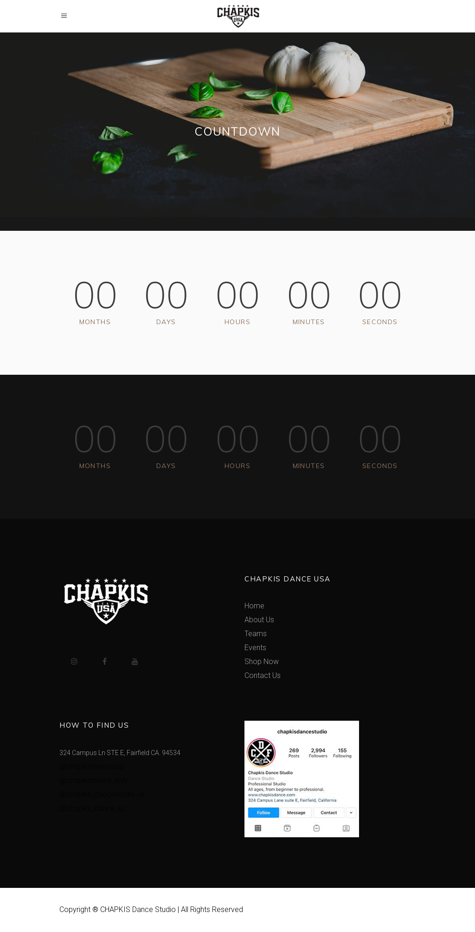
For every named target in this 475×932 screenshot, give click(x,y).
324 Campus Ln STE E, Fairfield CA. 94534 (119, 752)
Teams (255, 633)
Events (255, 647)
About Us (259, 619)
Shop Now (261, 661)
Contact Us (262, 675)
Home (254, 605)
